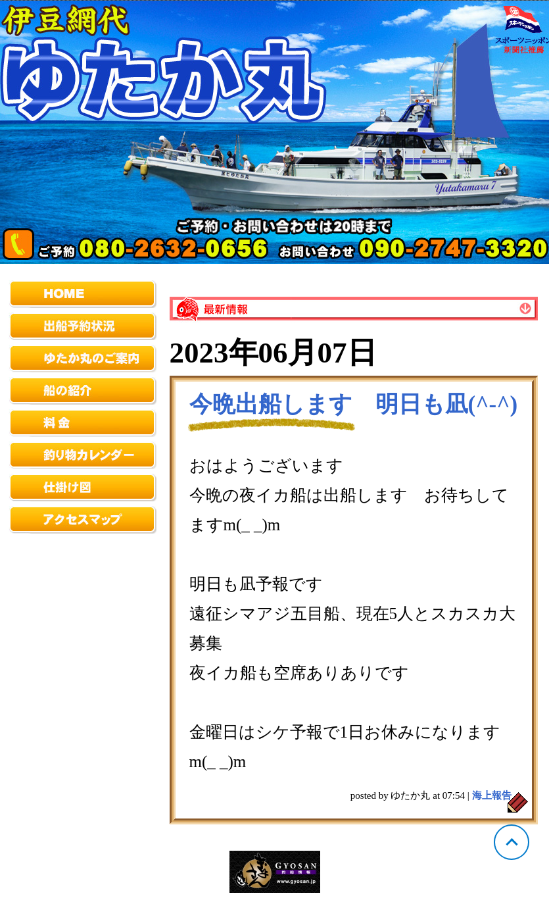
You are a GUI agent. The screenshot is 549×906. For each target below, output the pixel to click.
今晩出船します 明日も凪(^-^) (353, 404)
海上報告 (492, 795)
